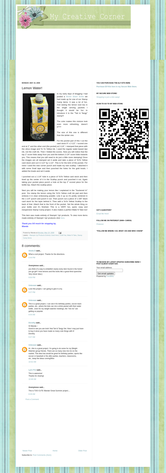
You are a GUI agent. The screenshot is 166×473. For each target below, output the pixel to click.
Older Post (82, 451)
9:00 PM (32, 277)
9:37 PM (32, 292)
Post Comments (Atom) (42, 455)
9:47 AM (32, 337)
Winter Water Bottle (75, 96)
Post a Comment (32, 399)
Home (55, 451)
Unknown (33, 285)
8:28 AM (32, 394)
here (62, 218)
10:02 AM (32, 362)
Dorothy (32, 323)
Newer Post (27, 451)
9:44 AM (32, 315)
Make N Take (72, 235)
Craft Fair (63, 235)
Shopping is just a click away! (108, 97)
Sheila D (32, 251)
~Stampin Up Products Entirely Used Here (44, 235)
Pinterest (99, 224)
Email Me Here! (102, 214)
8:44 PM (32, 258)
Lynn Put (32, 370)
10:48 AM (32, 379)
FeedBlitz (110, 276)
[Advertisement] (83, 57)
